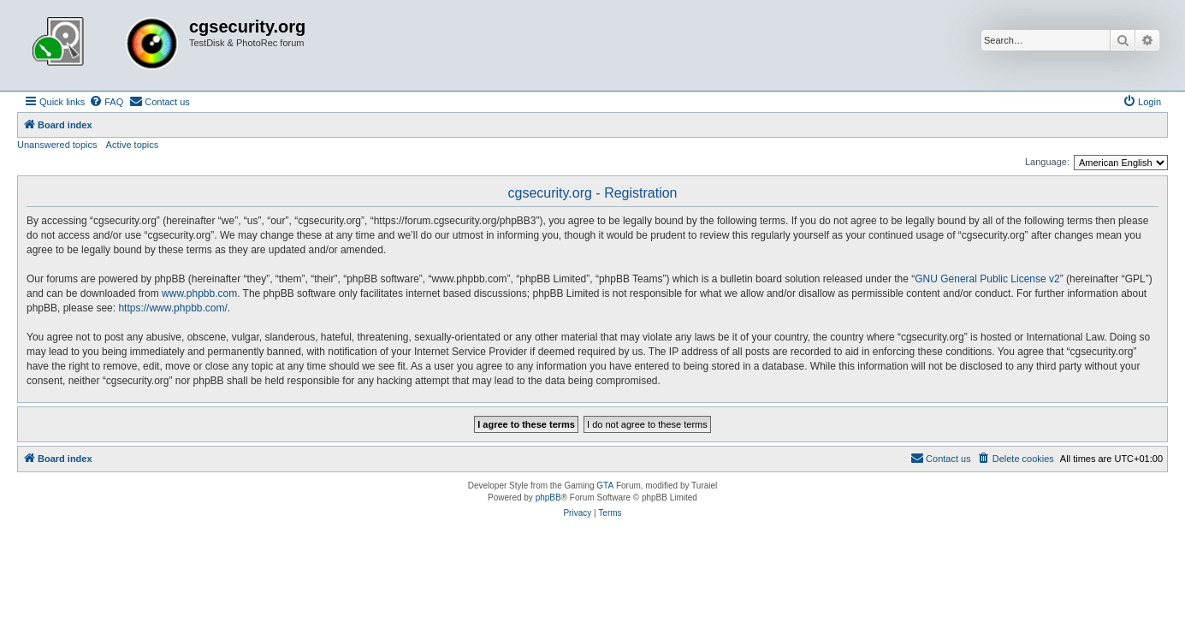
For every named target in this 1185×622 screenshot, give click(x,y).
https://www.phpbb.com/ (172, 308)
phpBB (548, 497)
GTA (604, 485)
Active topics (132, 144)
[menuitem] (106, 102)
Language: (1047, 162)
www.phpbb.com (199, 293)
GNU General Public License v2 (987, 279)
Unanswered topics (57, 144)
